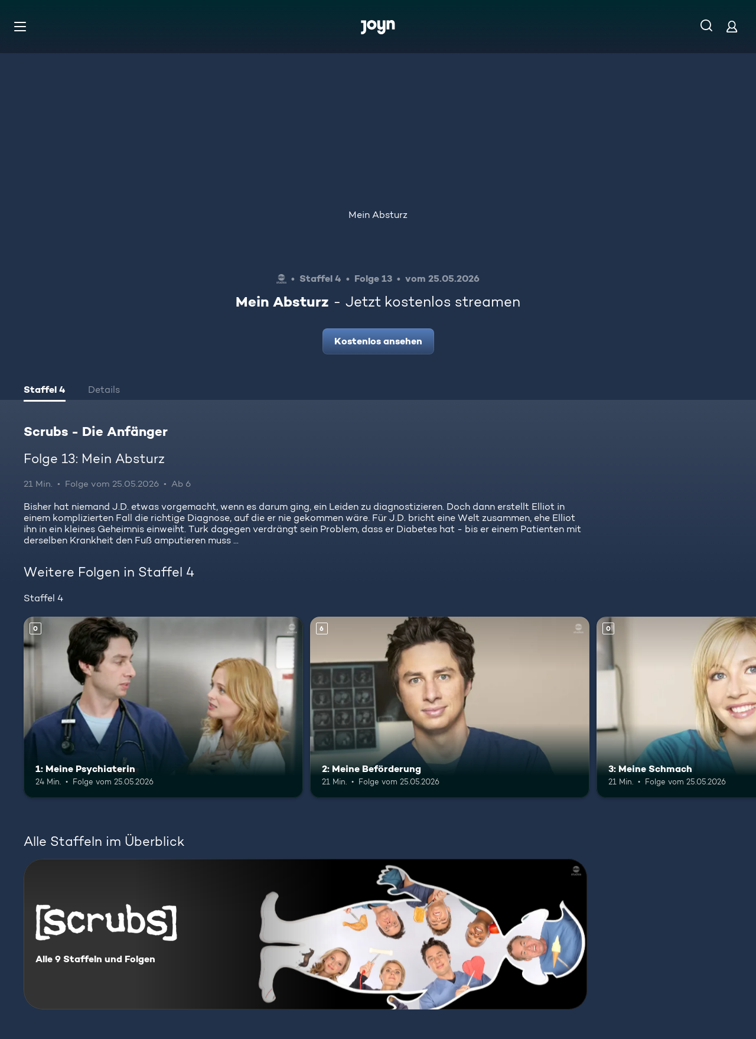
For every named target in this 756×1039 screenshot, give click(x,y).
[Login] (732, 26)
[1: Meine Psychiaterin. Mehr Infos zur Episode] (163, 707)
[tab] (44, 391)
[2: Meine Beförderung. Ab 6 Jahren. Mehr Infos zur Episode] (449, 707)
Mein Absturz (378, 214)
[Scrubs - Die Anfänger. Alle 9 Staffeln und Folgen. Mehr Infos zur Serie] (305, 934)
